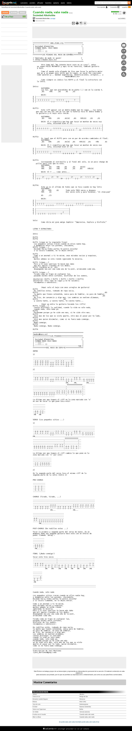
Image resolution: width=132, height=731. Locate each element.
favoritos (48, 3)
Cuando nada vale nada (87, 714)
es (75, 729)
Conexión (113, 7)
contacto (86, 729)
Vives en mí (36, 696)
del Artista (14, 12)
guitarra (56, 3)
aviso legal (61, 729)
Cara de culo (36, 704)
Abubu (82, 694)
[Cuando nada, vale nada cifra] (89, 722)
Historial (22, 12)
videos (69, 3)
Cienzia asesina (85, 712)
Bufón (81, 709)
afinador (40, 3)
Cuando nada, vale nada (50, 12)
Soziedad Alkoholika (44, 15)
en (78, 729)
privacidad (69, 729)
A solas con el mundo (39, 714)
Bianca (35, 702)
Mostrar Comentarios (45, 682)
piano (63, 3)
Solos (35, 694)
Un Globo (35, 712)
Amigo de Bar (84, 696)
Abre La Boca (37, 717)
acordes (32, 3)
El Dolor (35, 707)
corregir (52, 18)
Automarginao (84, 704)
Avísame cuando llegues (40, 699)
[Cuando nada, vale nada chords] (69, 722)
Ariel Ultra (83, 702)
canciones (24, 3)
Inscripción (101, 7)
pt (81, 729)
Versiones (5, 12)
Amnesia (82, 699)
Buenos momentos (85, 707)
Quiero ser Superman (39, 709)
